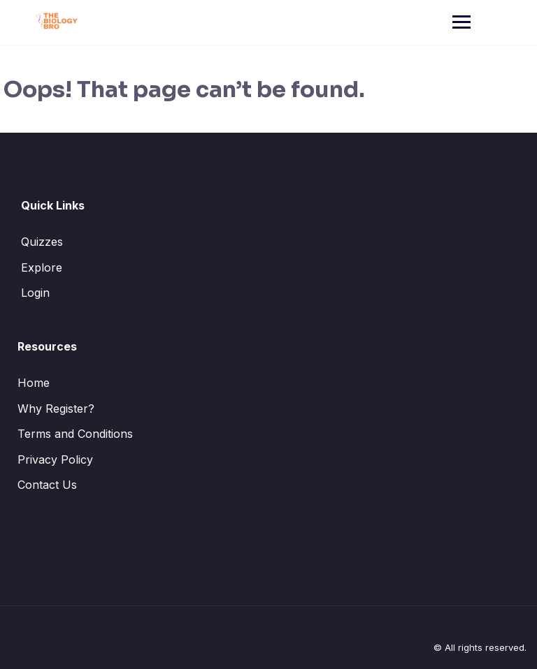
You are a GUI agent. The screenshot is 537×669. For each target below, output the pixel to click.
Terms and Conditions (75, 434)
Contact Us (47, 485)
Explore (41, 267)
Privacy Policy (55, 459)
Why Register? (55, 409)
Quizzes (42, 242)
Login (35, 293)
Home (33, 383)
